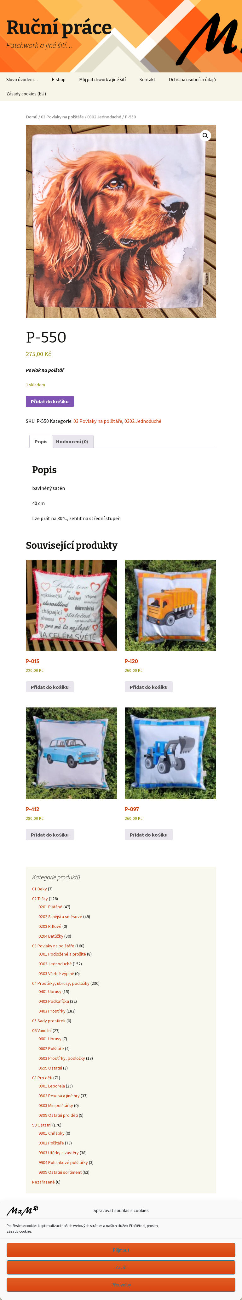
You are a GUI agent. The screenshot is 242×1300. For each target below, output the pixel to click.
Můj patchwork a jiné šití (102, 79)
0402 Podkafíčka (53, 1001)
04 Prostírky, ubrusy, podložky (60, 983)
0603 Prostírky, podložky (61, 1058)
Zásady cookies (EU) (26, 94)
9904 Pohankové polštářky (63, 1162)
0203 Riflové (49, 926)
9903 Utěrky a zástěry (58, 1152)
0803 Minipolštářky (55, 1105)
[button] (205, 135)
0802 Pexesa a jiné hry (59, 1095)
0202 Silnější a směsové (60, 916)
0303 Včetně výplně (56, 973)
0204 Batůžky (50, 936)
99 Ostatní (41, 1125)
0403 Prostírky (52, 1011)
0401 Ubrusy (49, 991)
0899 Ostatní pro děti (58, 1115)
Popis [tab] (41, 441)
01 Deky (39, 889)
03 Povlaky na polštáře (62, 117)
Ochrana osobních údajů (192, 79)
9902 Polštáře (51, 1143)
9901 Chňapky (51, 1133)
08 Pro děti (42, 1078)
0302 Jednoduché (104, 117)
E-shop (59, 79)
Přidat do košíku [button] (50, 687)
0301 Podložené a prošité (62, 954)
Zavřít (121, 1267)
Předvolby (121, 1285)
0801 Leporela (51, 1086)
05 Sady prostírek (49, 1021)
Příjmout (121, 1250)
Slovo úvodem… (22, 79)
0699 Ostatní (50, 1068)
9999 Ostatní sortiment (60, 1172)
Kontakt (147, 79)
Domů (31, 117)
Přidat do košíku (50, 401)
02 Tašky (40, 898)
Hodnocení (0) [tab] (72, 441)
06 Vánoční (42, 1030)
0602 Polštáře (51, 1048)
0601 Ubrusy (49, 1039)
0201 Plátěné (50, 907)
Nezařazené (43, 1182)
